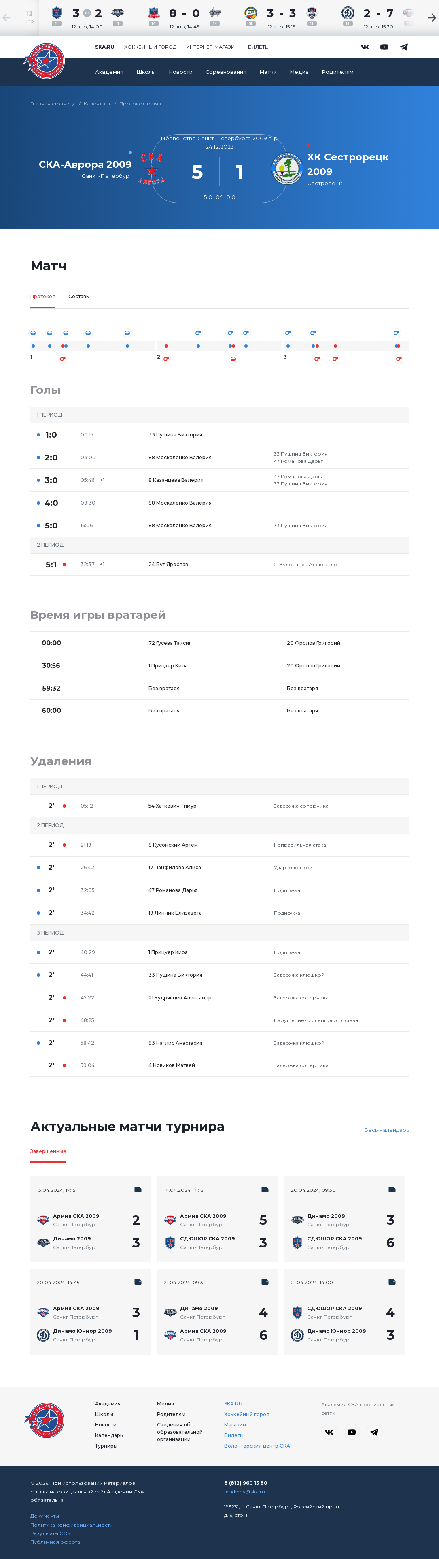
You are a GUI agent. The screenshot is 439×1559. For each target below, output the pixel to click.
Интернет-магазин (212, 47)
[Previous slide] (24, 18)
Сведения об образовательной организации (180, 1432)
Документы (44, 1516)
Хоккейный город (150, 47)
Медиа (299, 72)
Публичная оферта (55, 1542)
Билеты (258, 47)
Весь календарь (386, 1130)
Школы (146, 72)
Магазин (235, 1425)
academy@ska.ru (244, 1491)
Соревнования (226, 72)
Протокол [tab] (42, 296)
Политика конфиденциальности (71, 1525)
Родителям (338, 72)
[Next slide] (414, 18)
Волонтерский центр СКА (257, 1446)
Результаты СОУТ (52, 1533)
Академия (109, 72)
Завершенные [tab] (48, 1151)
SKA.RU (233, 1404)
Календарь (97, 104)
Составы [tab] (79, 296)
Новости (181, 72)
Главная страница (53, 104)
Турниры (106, 1446)
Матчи (268, 72)
